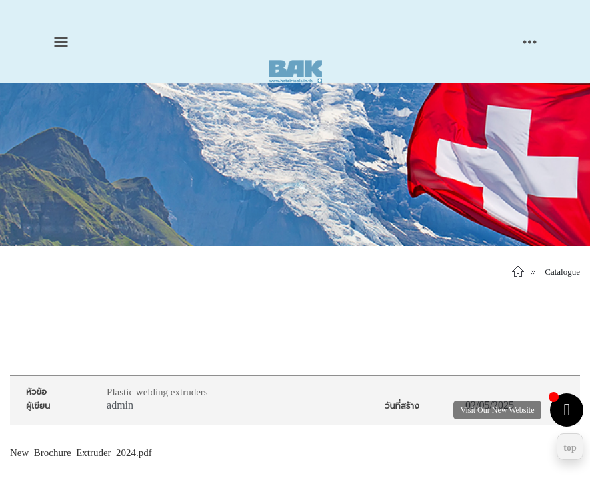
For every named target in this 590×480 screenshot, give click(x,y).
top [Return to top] (569, 448)
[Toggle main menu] (61, 41)
